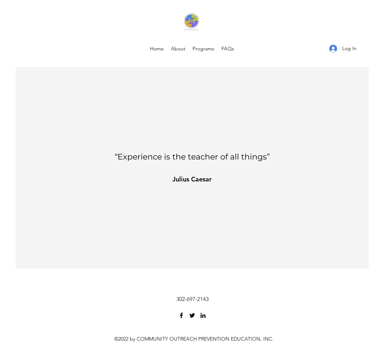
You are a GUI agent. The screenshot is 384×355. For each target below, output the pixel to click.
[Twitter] (192, 315)
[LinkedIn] (203, 315)
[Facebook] (181, 315)
